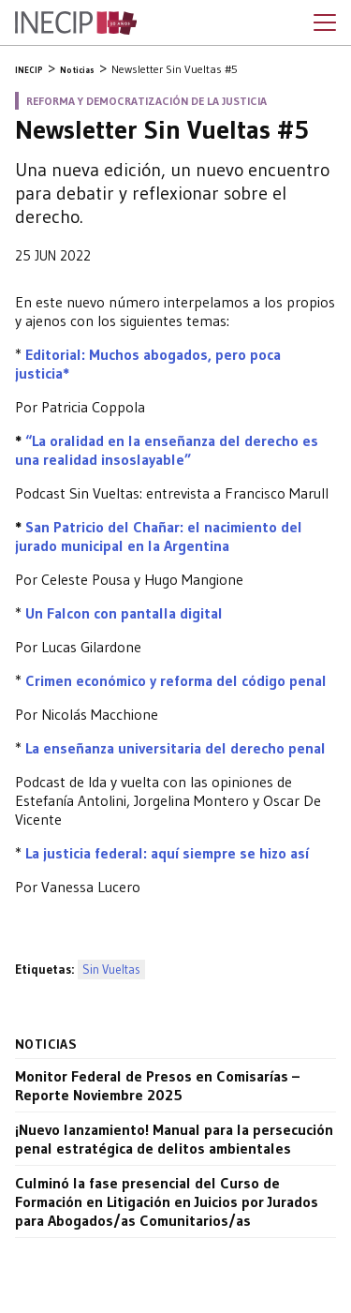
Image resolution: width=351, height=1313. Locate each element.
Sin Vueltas (111, 969)
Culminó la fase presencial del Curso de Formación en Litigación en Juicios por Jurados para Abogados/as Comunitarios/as (166, 1201)
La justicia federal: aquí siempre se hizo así (167, 852)
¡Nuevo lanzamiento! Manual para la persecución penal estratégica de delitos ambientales (174, 1138)
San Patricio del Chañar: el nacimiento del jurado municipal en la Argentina (158, 536)
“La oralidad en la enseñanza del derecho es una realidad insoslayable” (166, 450)
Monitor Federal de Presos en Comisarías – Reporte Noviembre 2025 (157, 1085)
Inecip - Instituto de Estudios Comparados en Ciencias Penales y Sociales (76, 23)
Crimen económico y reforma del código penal (176, 680)
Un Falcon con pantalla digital (124, 613)
